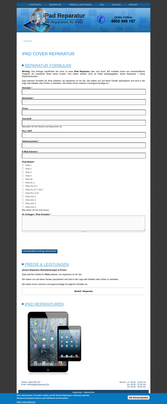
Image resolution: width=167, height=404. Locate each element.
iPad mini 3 (29, 203)
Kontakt (133, 5)
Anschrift (26, 118)
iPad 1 (26, 165)
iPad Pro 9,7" (30, 186)
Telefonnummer (30, 141)
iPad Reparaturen (44, 304)
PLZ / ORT (27, 131)
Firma (25, 108)
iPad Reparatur (64, 15)
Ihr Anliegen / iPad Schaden (36, 214)
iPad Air (27, 179)
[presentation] (46, 241)
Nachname (28, 98)
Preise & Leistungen (80, 5)
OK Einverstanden (138, 397)
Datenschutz (89, 392)
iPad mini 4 (29, 207)
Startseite (35, 5)
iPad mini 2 (29, 200)
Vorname (27, 88)
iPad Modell (28, 162)
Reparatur (55, 5)
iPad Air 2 (28, 182)
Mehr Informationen (26, 402)
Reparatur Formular (48, 65)
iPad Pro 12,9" (30, 193)
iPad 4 (26, 175)
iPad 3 (26, 172)
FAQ (102, 5)
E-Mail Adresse (30, 151)
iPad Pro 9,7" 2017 (32, 189)
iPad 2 (26, 168)
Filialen (116, 5)
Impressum (77, 392)
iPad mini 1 (29, 196)
